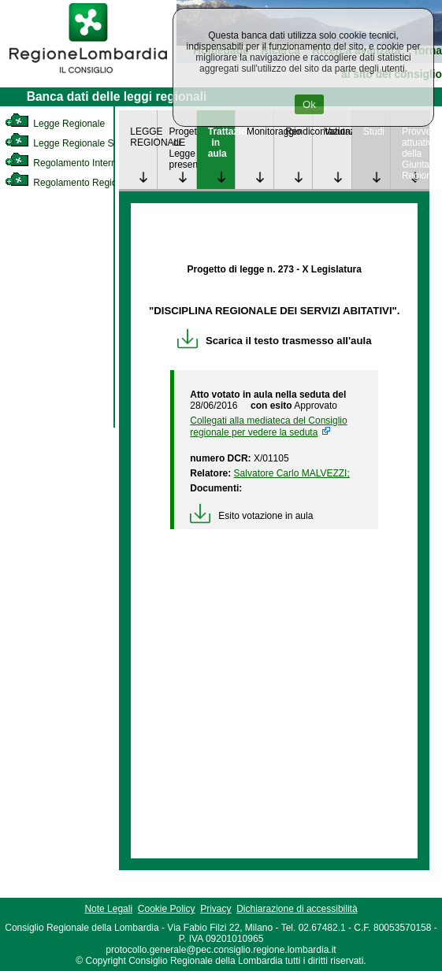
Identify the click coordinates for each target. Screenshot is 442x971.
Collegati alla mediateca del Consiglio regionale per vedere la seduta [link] (268, 426)
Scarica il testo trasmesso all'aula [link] (274, 341)
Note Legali (108, 908)
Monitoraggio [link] (260, 131)
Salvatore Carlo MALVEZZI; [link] (292, 473)
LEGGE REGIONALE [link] (143, 137)
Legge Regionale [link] (55, 123)
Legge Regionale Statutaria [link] (76, 143)
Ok (309, 104)
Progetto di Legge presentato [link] (182, 148)
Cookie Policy (166, 908)
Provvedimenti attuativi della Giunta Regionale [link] (415, 153)
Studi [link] (373, 131)
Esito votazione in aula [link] (251, 515)
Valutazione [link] (337, 131)
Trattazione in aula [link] (221, 142)
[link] (88, 75)
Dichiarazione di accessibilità (296, 908)
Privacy (215, 908)
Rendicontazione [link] (298, 131)
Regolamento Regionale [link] (70, 182)
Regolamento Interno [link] (63, 163)
